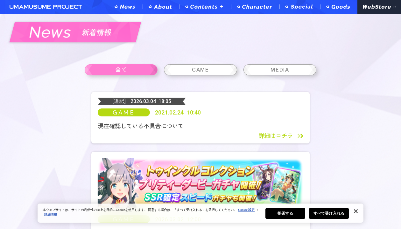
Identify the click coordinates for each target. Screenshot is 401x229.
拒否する (285, 213)
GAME (124, 130)
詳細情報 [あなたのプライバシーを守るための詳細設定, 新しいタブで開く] (50, 214)
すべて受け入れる (328, 213)
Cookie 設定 (246, 210)
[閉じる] (356, 211)
